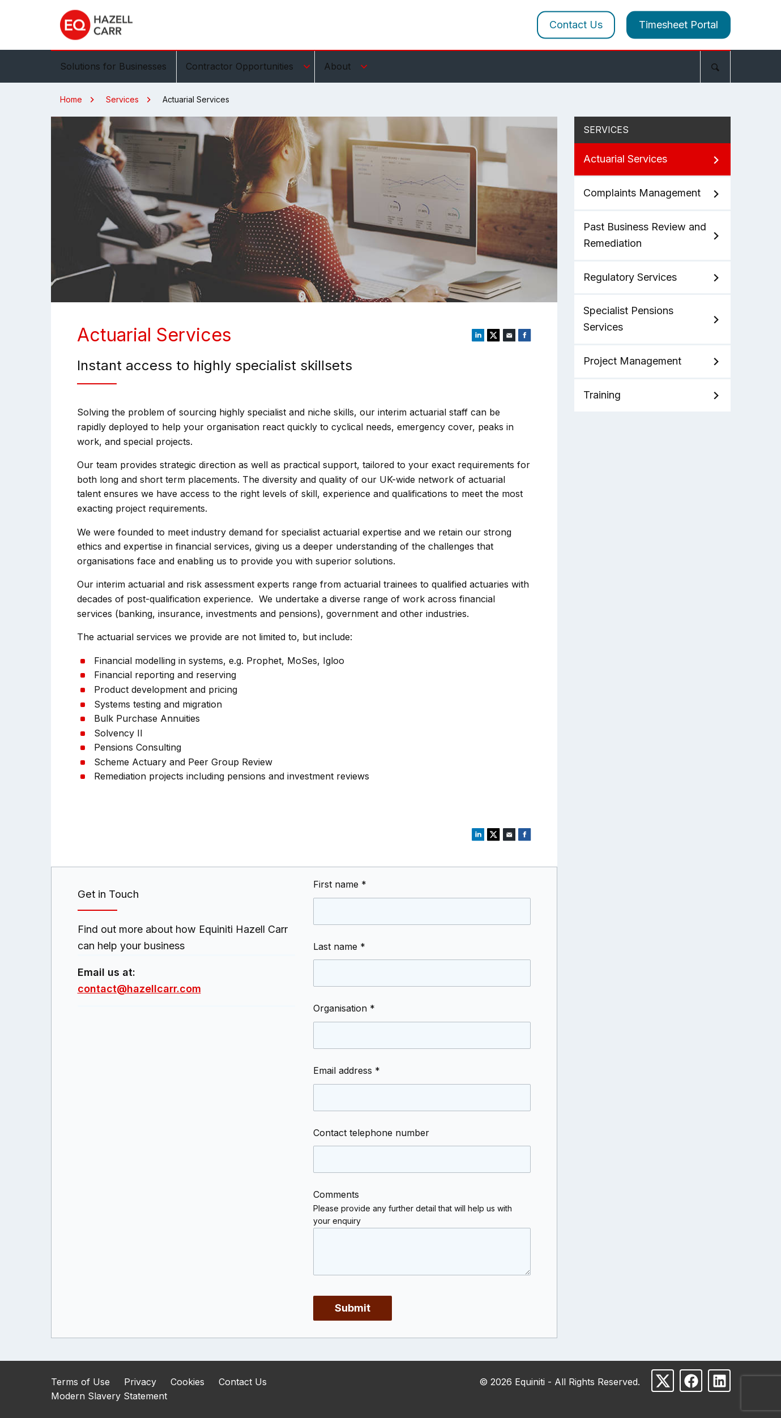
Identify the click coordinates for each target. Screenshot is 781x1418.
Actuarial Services (652, 159)
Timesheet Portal (678, 25)
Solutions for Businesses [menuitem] (113, 66)
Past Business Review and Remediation (652, 235)
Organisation (344, 1008)
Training (652, 395)
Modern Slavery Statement (109, 1396)
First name (339, 884)
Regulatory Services (652, 277)
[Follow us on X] (662, 1380)
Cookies (187, 1381)
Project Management (652, 361)
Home (71, 99)
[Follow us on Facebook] (691, 1380)
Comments (336, 1194)
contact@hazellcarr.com (139, 989)
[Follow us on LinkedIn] (719, 1380)
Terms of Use (80, 1381)
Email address (346, 1070)
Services (122, 99)
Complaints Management (652, 193)
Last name (339, 946)
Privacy (140, 1381)
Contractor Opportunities (250, 66)
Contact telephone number (371, 1132)
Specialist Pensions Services (652, 319)
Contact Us (576, 25)
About (347, 66)
